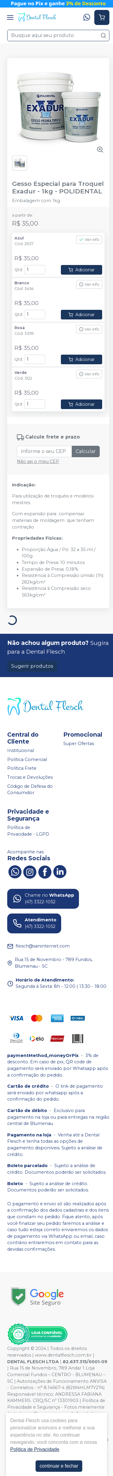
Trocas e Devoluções (30, 777)
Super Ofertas (78, 743)
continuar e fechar (58, 1465)
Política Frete (21, 768)
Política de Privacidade (34, 1449)
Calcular (86, 451)
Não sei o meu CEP (38, 461)
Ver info (89, 239)
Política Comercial (27, 759)
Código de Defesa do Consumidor (30, 790)
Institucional (20, 750)
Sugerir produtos (32, 666)
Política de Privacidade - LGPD (28, 831)
